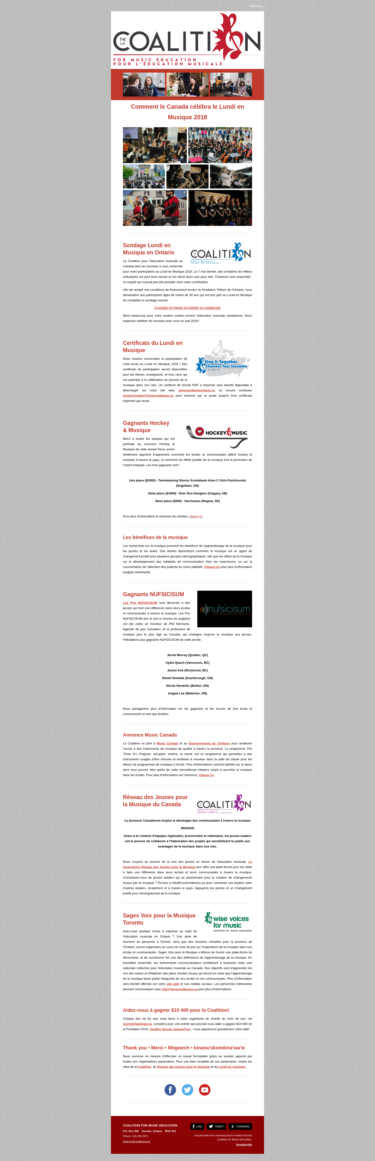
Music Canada (167, 743)
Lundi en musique (232, 1067)
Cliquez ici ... (256, 5)
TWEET (219, 1126)
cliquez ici (206, 775)
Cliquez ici (212, 567)
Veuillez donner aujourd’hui (170, 1029)
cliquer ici (195, 516)
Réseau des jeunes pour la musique (183, 1067)
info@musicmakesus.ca (179, 989)
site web (172, 984)
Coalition (144, 1067)
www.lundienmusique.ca (196, 390)
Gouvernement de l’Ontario (209, 743)
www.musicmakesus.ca (136, 1141)
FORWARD (243, 1126)
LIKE (199, 1126)
